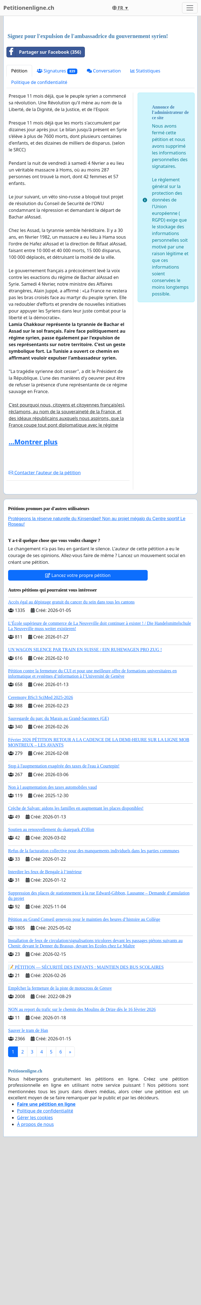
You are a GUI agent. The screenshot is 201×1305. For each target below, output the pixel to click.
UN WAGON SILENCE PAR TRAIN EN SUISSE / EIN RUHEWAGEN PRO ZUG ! (85, 728)
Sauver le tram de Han (28, 1108)
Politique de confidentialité (39, 161)
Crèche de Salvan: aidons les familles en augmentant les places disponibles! (75, 886)
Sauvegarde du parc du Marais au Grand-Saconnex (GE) (58, 796)
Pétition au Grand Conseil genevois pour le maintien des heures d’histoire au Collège (84, 997)
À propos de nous (35, 1203)
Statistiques (145, 149)
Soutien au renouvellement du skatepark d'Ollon (51, 907)
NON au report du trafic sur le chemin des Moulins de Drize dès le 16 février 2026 (82, 1087)
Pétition (19, 149)
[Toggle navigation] (190, 7)
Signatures (57, 149)
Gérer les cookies (35, 1196)
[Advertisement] (100, 64)
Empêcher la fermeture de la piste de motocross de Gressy (60, 1066)
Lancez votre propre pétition (78, 654)
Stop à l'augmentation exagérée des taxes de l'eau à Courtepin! (63, 844)
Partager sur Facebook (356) (44, 130)
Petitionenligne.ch (28, 7)
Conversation (104, 149)
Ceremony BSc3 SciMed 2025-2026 (40, 775)
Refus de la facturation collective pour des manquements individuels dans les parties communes (93, 929)
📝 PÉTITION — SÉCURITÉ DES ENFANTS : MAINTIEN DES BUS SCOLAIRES (86, 1045)
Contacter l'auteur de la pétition (45, 551)
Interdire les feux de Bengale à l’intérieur (45, 950)
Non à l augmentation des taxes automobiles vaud (52, 865)
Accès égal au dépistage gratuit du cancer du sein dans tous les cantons (71, 680)
